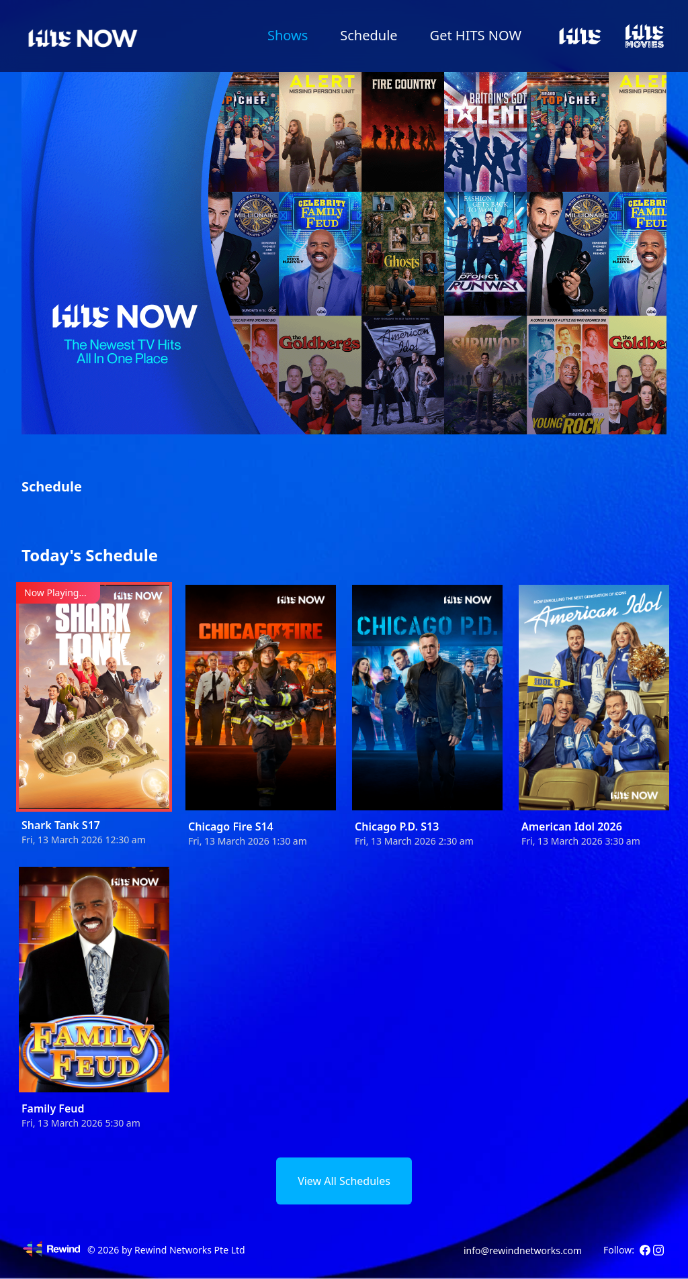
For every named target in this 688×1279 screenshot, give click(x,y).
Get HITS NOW (475, 35)
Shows (287, 35)
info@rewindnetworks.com (523, 1250)
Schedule (368, 35)
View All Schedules (344, 1181)
